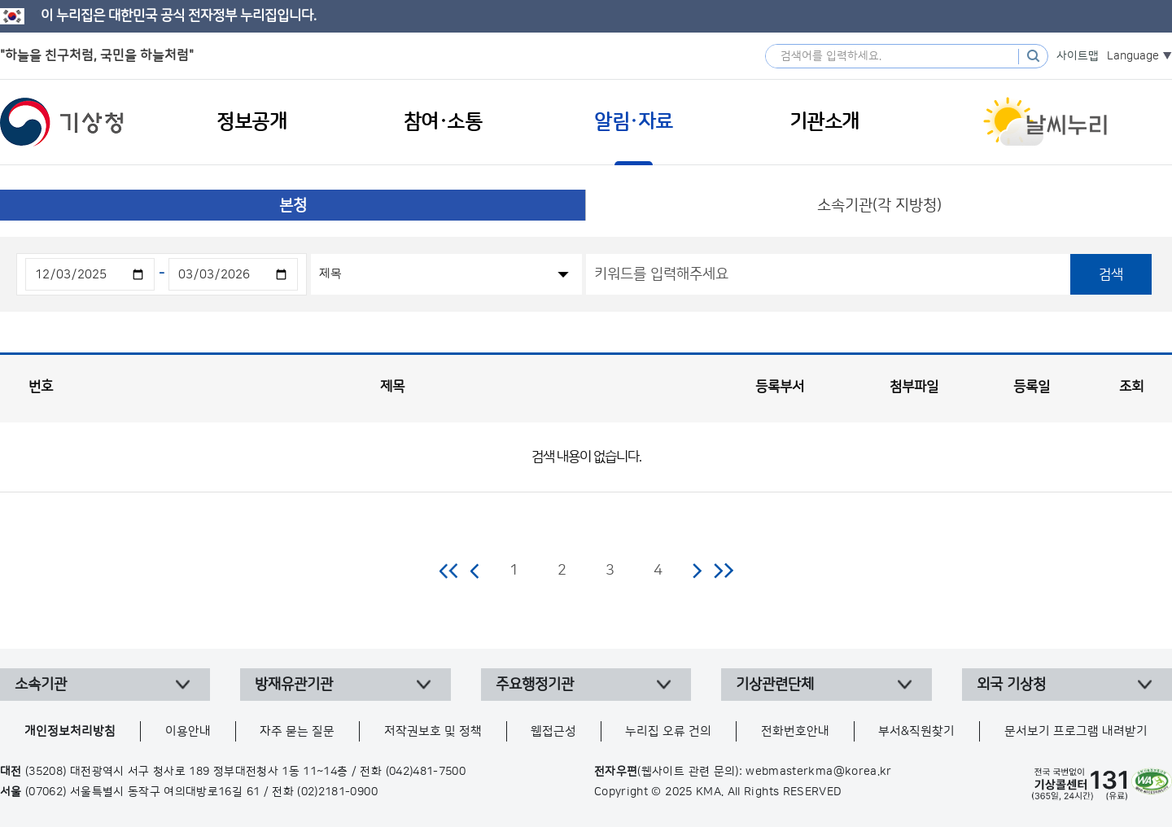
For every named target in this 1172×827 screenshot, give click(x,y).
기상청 (62, 122)
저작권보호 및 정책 (433, 731)
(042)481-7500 (426, 771)
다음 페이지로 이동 (697, 571)
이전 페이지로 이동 (475, 571)
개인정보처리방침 (70, 731)
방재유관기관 (294, 684)
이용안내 (188, 731)
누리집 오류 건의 (668, 731)
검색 (1111, 274)
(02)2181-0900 (337, 792)
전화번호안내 (795, 731)
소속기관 (41, 684)
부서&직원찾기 (916, 731)
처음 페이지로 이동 (450, 571)
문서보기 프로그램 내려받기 (1076, 731)
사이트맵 (1077, 56)
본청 (293, 205)
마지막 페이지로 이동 (723, 571)
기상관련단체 (775, 684)
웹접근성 (553, 731)
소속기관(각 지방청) (879, 205)
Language (1133, 56)
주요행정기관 (535, 684)
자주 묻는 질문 (297, 731)
